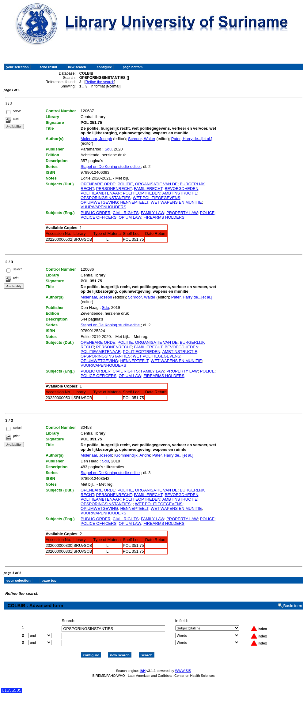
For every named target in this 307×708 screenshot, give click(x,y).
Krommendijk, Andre (132, 455)
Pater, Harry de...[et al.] (191, 138)
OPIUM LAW (130, 217)
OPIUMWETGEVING (99, 202)
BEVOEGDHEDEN (182, 188)
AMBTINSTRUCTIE (179, 193)
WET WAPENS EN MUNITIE (176, 202)
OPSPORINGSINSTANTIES (106, 197)
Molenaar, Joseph (96, 138)
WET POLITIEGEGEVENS (156, 197)
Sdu (108, 149)
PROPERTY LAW (182, 212)
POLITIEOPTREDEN (141, 193)
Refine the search (99, 82)
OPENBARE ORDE (98, 184)
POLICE (207, 212)
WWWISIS (183, 671)
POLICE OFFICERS (98, 217)
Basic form (292, 605)
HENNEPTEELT (134, 202)
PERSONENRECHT (114, 188)
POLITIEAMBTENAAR (101, 193)
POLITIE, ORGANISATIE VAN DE (148, 184)
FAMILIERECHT (148, 188)
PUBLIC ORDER (96, 212)
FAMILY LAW (152, 212)
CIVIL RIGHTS (126, 212)
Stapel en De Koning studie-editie (111, 166)
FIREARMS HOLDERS (163, 217)
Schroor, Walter (141, 138)
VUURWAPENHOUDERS (103, 207)
